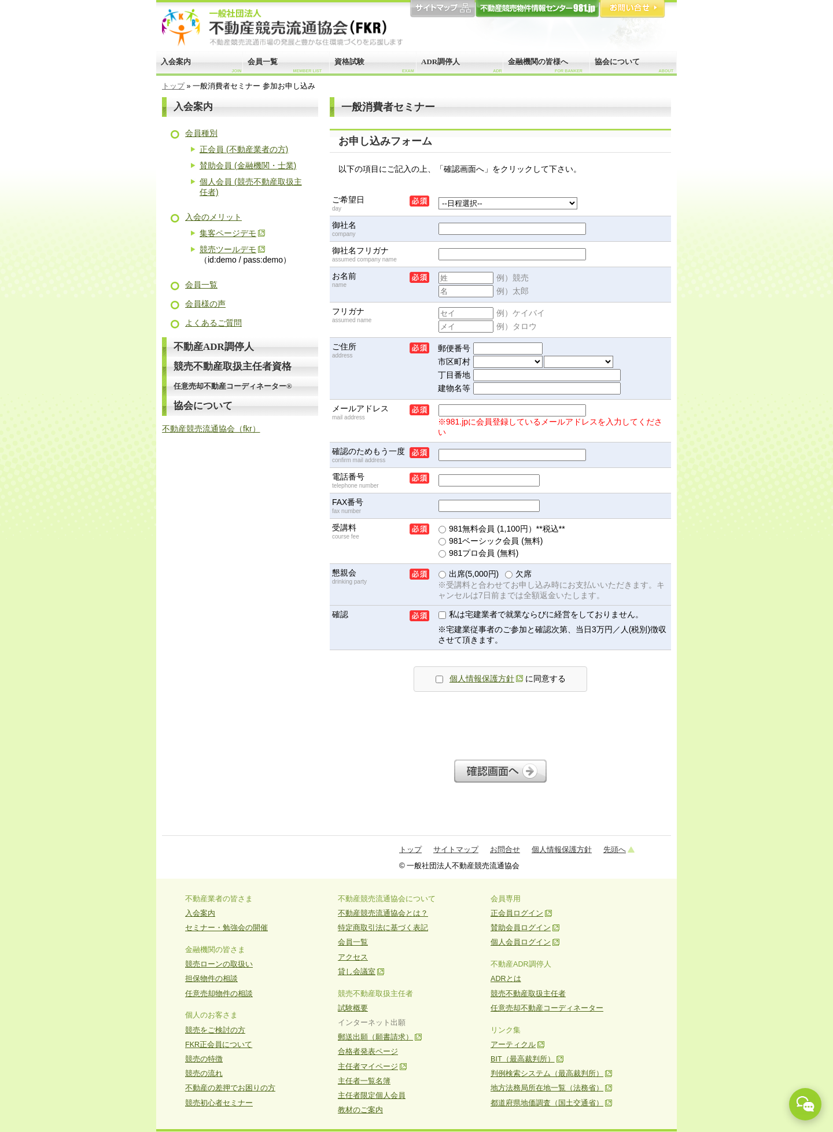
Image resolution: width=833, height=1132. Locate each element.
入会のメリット (213, 217)
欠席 (518, 573)
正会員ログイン (517, 913)
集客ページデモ (228, 233)
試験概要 (353, 1008)
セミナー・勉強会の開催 (226, 928)
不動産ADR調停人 (214, 346)
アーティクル (513, 1045)
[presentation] (500, 722)
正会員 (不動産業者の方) (244, 149)
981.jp (537, 9)
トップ (173, 86)
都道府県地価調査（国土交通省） (547, 1103)
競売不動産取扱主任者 (528, 994)
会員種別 (201, 133)
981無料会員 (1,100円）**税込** (501, 528)
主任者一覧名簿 (364, 1081)
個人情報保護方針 (481, 678)
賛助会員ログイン (521, 928)
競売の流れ (204, 1074)
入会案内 (201, 65)
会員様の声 (205, 303)
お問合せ (632, 9)
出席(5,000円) (468, 573)
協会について (634, 65)
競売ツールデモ (228, 249)
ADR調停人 (461, 65)
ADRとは (506, 979)
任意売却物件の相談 (219, 994)
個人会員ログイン (521, 942)
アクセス (353, 957)
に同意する (500, 678)
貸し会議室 (356, 972)
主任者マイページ (368, 1067)
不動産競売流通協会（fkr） (211, 428)
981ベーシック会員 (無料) (490, 540)
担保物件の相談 (211, 979)
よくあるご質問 (213, 322)
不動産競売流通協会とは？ (383, 913)
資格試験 (374, 65)
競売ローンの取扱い (219, 964)
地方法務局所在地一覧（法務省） (547, 1088)
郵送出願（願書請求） (375, 1037)
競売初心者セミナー (219, 1103)
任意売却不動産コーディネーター (547, 1008)
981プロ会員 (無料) (478, 553)
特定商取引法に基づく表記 (383, 928)
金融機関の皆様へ (545, 65)
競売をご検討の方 (215, 1030)
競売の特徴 (204, 1059)
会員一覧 (285, 65)
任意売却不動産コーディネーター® (233, 386)
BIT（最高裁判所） (523, 1059)
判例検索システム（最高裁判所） (547, 1074)
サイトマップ (443, 9)
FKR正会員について (218, 1045)
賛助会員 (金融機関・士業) (248, 165)
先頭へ (614, 849)
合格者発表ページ (368, 1052)
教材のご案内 (360, 1110)
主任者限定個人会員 (372, 1096)
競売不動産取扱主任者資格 (233, 366)
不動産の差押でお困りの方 (230, 1088)
